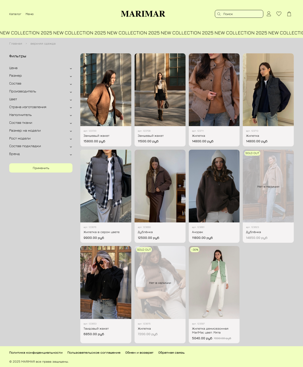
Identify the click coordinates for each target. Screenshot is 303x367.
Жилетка (198, 135)
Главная (15, 43)
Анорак (197, 232)
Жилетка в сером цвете (102, 232)
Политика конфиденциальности (36, 352)
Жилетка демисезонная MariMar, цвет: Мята (210, 330)
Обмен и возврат (139, 352)
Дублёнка (145, 232)
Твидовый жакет (96, 328)
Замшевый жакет (96, 135)
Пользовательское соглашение (93, 352)
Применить (41, 168)
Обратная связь (171, 352)
